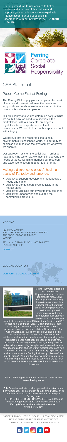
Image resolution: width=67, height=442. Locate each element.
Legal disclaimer (53, 416)
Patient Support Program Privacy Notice (33, 419)
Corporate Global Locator (21, 273)
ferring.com (33, 396)
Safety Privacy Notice (16, 416)
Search (36, 416)
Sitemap (28, 422)
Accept (54, 18)
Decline (9, 22)
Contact (8, 249)
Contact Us (15, 422)
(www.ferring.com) (33, 380)
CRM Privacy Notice (47, 422)
